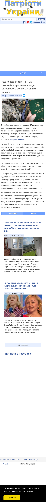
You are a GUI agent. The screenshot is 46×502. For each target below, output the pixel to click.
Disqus (33, 214)
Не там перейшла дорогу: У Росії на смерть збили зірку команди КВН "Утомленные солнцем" (21, 286)
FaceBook (13, 214)
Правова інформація (30, 459)
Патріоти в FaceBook (18, 353)
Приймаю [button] (12, 498)
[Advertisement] (22, 47)
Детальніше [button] (27, 491)
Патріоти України (17, 140)
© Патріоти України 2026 (9, 459)
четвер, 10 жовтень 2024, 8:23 (12, 96)
